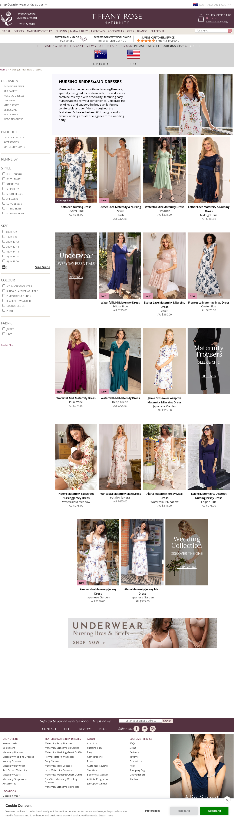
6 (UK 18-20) (12, 261)
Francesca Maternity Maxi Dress (209, 302)
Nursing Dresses (14, 95)
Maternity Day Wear (14, 765)
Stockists (92, 770)
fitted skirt (13, 208)
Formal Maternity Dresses (59, 756)
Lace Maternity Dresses (58, 770)
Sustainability (94, 747)
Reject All (183, 810)
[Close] (194, 46)
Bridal (6, 31)
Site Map (134, 779)
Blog (103, 729)
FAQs (132, 743)
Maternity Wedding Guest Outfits (63, 752)
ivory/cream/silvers (19, 286)
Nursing (61, 31)
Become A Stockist (97, 774)
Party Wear (11, 114)
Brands (142, 31)
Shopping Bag (137, 770)
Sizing (132, 747)
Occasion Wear (11, 795)
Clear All (7, 344)
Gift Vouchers (137, 774)
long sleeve (14, 203)
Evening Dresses (14, 86)
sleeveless (12, 189)
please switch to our (160, 46)
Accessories (116, 31)
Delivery (134, 752)
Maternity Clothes (39, 31)
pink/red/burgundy (18, 296)
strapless (12, 184)
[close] (227, 800)
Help (68, 729)
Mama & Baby (79, 31)
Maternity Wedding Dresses (18, 756)
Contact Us (135, 761)
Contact (49, 729)
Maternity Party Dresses (58, 743)
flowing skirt (15, 213)
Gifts (130, 31)
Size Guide (42, 267)
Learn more (106, 815)
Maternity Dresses (13, 752)
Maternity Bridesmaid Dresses (62, 786)
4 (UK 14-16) (12, 251)
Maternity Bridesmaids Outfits (62, 747)
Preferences (152, 810)
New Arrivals (10, 743)
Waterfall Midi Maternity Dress (164, 207)
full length (14, 174)
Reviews (85, 729)
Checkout (157, 31)
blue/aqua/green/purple (22, 291)
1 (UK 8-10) (12, 236)
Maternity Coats (14, 146)
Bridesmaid (10, 109)
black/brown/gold (18, 301)
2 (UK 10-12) (12, 241)
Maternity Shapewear (15, 779)
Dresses (19, 31)
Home (3, 69)
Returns (133, 756)
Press (90, 761)
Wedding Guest (13, 119)
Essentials (98, 31)
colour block (15, 305)
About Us (92, 743)
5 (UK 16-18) (12, 256)
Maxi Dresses (11, 105)
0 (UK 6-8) (11, 232)
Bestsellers (9, 747)
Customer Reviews (97, 765)
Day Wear (9, 100)
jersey (10, 329)
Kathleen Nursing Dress (76, 207)
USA (133, 64)
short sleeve (14, 193)
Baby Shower (52, 761)
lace (9, 334)
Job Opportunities (97, 783)
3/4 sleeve (12, 198)
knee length (14, 179)
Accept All (214, 810)
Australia (101, 64)
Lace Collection (14, 137)
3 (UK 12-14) (12, 246)
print (9, 310)
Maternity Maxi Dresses (58, 765)
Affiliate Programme (98, 779)
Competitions (94, 756)
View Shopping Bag (217, 21)
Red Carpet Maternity (15, 770)
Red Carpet (10, 91)
